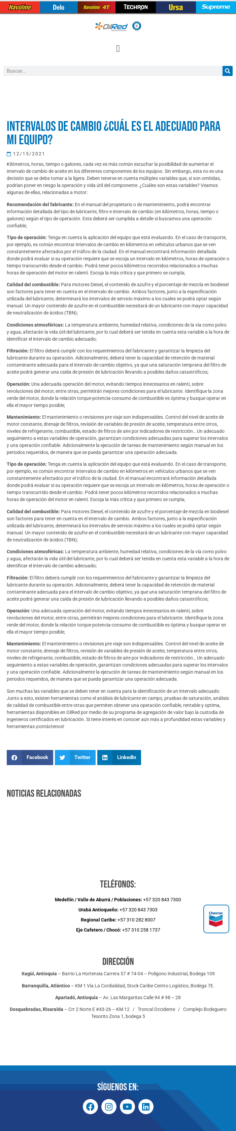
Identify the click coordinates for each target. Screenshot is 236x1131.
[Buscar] (228, 71)
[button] (118, 48)
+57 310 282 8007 (118, 919)
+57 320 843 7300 (118, 899)
